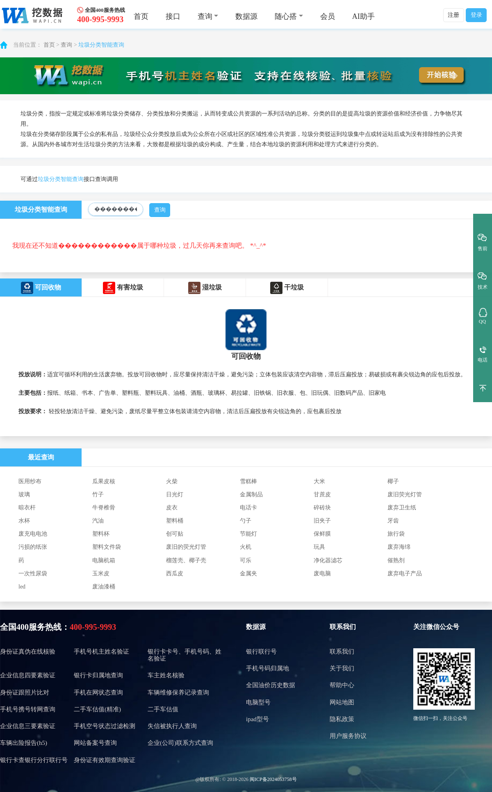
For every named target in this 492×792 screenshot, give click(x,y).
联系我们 (343, 626)
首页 (141, 16)
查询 (66, 45)
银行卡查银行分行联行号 (34, 760)
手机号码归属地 (267, 668)
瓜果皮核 (103, 481)
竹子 (98, 494)
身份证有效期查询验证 (104, 760)
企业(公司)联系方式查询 (180, 743)
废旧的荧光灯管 (186, 547)
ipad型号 (257, 719)
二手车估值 (163, 709)
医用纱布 (29, 481)
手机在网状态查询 (98, 692)
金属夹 (248, 573)
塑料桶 (174, 521)
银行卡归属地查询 (98, 675)
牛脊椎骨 (103, 508)
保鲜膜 (322, 534)
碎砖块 (322, 508)
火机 (245, 547)
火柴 (172, 481)
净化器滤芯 (328, 560)
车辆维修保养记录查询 (178, 692)
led (21, 587)
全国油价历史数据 (270, 685)
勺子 (245, 521)
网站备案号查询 (95, 743)
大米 (319, 481)
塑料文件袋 (106, 547)
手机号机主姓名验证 (101, 651)
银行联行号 (261, 651)
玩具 (319, 547)
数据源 (246, 16)
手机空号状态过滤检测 (104, 726)
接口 (173, 16)
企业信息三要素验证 (27, 726)
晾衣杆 (27, 508)
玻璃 (24, 494)
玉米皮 (100, 573)
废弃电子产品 (404, 573)
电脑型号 (258, 702)
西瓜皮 (174, 573)
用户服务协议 (348, 736)
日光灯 (174, 494)
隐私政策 (342, 719)
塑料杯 (100, 534)
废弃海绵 (398, 547)
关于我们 (342, 668)
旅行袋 (396, 534)
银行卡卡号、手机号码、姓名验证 (184, 655)
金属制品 (251, 494)
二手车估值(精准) (97, 709)
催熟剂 (396, 560)
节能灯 (248, 534)
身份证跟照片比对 (24, 692)
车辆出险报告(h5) (23, 743)
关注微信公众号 (436, 626)
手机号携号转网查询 (27, 709)
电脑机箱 (103, 560)
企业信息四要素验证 (27, 675)
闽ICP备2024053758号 (273, 779)
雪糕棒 (248, 481)
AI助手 (363, 16)
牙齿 (393, 521)
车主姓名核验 (166, 675)
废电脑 (322, 573)
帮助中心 (342, 685)
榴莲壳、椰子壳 (186, 560)
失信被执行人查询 (172, 726)
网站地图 (342, 702)
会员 (327, 16)
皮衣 (172, 508)
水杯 (24, 521)
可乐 (245, 560)
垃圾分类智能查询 (101, 45)
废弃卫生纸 (401, 508)
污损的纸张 (32, 547)
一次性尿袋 (32, 573)
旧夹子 (322, 521)
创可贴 (174, 534)
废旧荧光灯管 (404, 494)
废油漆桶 (103, 587)
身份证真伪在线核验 (27, 651)
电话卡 (248, 508)
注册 (453, 15)
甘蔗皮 (322, 494)
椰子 (393, 481)
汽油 (98, 521)
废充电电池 (32, 534)
